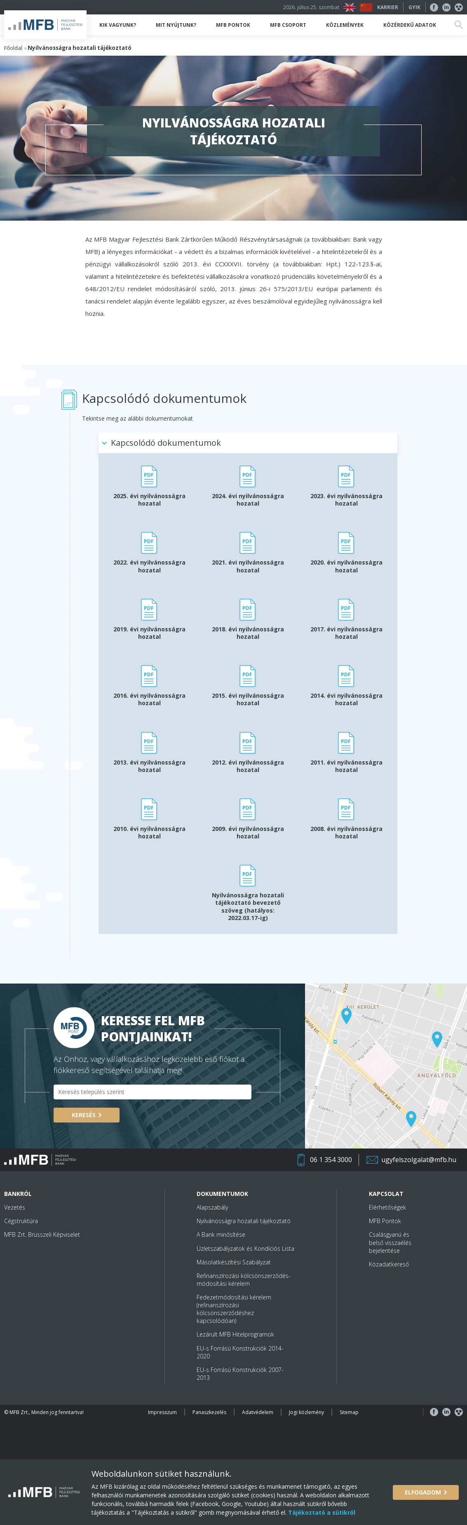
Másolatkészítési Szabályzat (234, 1262)
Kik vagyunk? (117, 24)
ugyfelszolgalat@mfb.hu (418, 1159)
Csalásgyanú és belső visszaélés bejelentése (390, 1242)
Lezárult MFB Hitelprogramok (235, 1334)
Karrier (387, 7)
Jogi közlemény (306, 1412)
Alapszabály (212, 1207)
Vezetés (14, 1207)
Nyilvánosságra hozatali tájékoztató (244, 1221)
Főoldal (13, 48)
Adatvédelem (257, 1412)
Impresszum (162, 1412)
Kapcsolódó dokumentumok (166, 442)
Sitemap (349, 1412)
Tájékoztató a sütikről (320, 1512)
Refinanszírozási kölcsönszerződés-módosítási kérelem (244, 1279)
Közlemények (345, 24)
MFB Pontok (233, 24)
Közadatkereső (389, 1264)
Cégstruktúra (21, 1221)
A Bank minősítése (221, 1234)
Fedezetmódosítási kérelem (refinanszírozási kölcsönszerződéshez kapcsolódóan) (234, 1309)
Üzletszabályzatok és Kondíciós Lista (245, 1248)
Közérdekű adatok (409, 24)
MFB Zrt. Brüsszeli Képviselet (42, 1234)
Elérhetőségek (387, 1207)
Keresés (84, 1115)
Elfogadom (423, 1492)
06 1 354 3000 (331, 1159)
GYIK (414, 7)
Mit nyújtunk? (176, 24)
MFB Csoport (288, 24)
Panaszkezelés (209, 1412)
